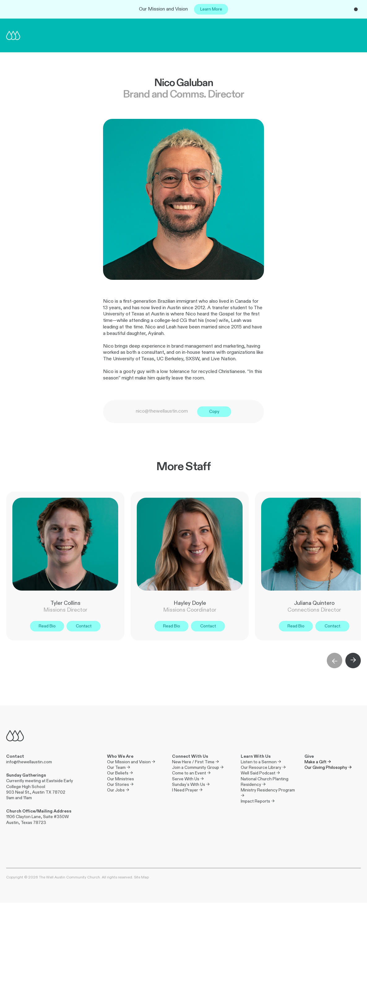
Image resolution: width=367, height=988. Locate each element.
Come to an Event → (191, 773)
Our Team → (118, 767)
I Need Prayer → (187, 790)
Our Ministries (120, 779)
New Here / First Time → (195, 762)
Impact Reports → (257, 801)
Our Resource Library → (263, 767)
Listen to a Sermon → (261, 762)
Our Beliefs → (120, 773)
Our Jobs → (118, 790)
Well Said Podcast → (260, 773)
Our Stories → (120, 784)
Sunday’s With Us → (190, 784)
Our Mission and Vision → (131, 762)
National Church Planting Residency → (265, 781)
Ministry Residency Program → (268, 793)
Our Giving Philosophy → (328, 767)
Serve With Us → (188, 779)
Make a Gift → (317, 762)
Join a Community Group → (197, 767)
